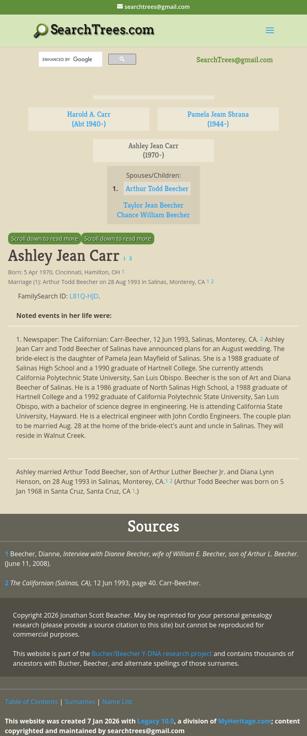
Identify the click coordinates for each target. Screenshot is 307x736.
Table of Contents (31, 701)
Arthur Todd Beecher (157, 188)
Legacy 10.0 (155, 721)
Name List (117, 701)
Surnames (80, 701)
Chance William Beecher (153, 214)
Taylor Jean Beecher (154, 205)
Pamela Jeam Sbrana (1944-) (218, 118)
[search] (69, 59)
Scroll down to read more (44, 238)
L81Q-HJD (84, 296)
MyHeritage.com (244, 721)
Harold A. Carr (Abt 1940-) (89, 118)
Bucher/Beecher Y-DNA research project (152, 653)
